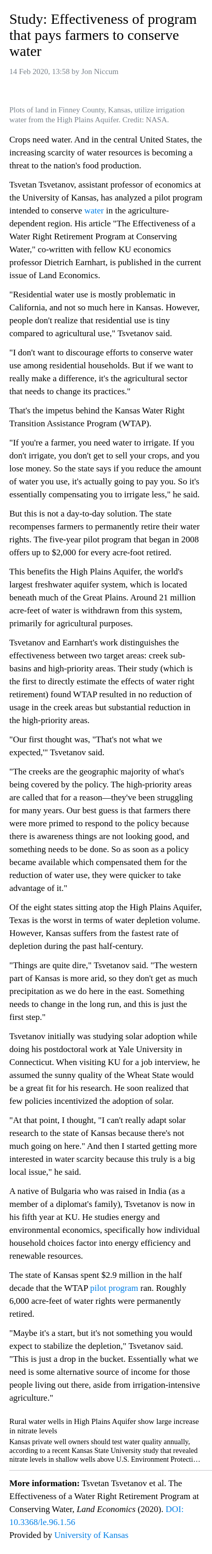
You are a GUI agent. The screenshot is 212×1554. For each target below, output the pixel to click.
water (94, 210)
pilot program (114, 1288)
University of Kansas (91, 1535)
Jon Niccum (99, 71)
